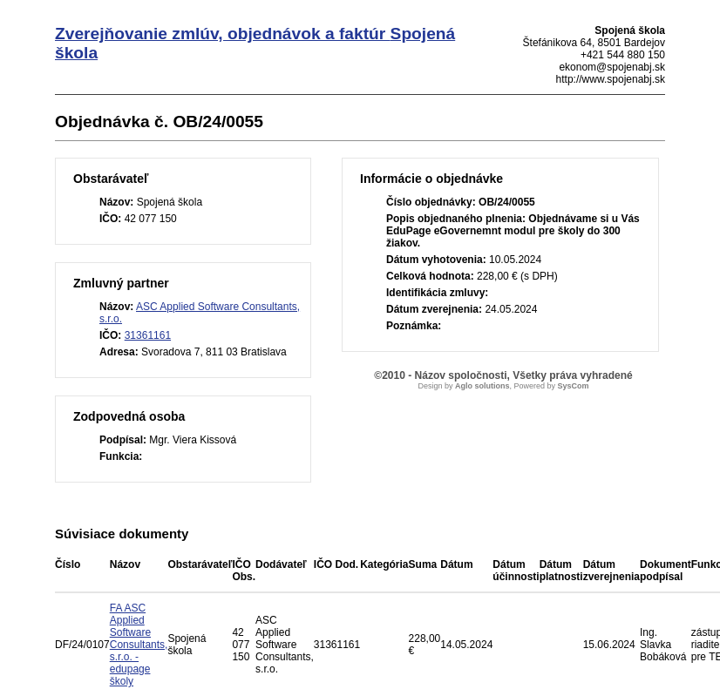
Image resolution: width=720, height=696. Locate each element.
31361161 (148, 335)
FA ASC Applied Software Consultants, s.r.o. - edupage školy (139, 644)
